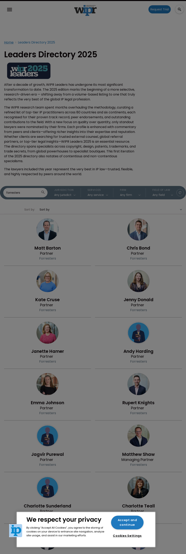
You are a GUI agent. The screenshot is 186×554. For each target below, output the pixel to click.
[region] (86, 529)
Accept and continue (127, 522)
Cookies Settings (127, 536)
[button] (15, 530)
